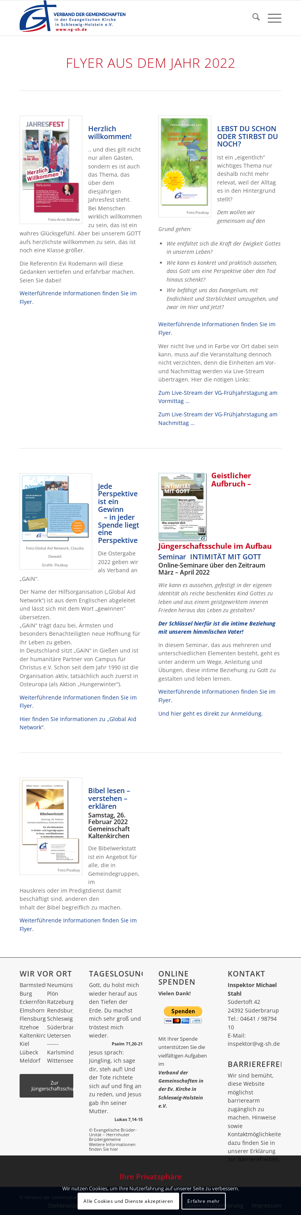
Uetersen (59, 1035)
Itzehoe (29, 1027)
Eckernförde (35, 1001)
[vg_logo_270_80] (72, 18)
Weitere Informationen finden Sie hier (112, 1146)
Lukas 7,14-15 (128, 1119)
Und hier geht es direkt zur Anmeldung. (210, 713)
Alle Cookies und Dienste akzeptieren (128, 1201)
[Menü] (270, 18)
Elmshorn (32, 1010)
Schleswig (60, 1018)
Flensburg (33, 1018)
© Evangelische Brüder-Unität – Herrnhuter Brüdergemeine (113, 1135)
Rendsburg (61, 1010)
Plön (52, 993)
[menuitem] (252, 18)
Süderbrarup (64, 1027)
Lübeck (29, 1052)
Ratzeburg (60, 1001)
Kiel (24, 1043)
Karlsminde (62, 1052)
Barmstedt (33, 985)
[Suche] (252, 18)
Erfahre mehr (203, 1201)
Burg (26, 993)
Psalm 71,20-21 (127, 1044)
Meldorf (30, 1060)
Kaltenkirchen (38, 1035)
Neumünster (63, 985)
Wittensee (60, 1060)
